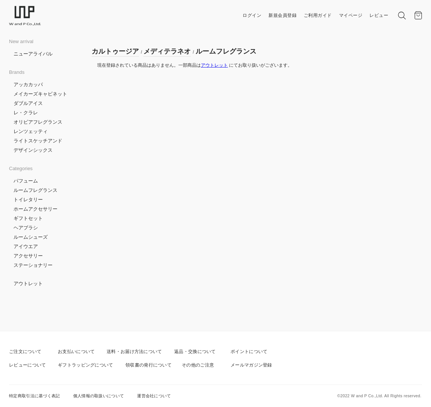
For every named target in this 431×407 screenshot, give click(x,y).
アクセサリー (28, 255)
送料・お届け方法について (134, 351)
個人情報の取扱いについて (98, 396)
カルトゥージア (115, 51)
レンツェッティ (31, 131)
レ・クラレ (26, 112)
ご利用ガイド (318, 15)
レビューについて (27, 365)
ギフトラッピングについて (85, 365)
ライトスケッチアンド (38, 140)
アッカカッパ (28, 84)
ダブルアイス (28, 103)
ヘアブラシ (26, 227)
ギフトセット (28, 218)
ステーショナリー (33, 265)
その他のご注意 (198, 365)
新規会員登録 (282, 15)
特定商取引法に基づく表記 (34, 396)
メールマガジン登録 (251, 365)
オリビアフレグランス (38, 122)
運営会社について (154, 396)
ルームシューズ (31, 237)
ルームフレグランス (35, 190)
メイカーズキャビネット (40, 93)
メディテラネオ (167, 51)
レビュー (378, 15)
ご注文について (25, 351)
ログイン (252, 15)
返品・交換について (195, 351)
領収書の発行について (148, 365)
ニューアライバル (33, 53)
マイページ (351, 15)
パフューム (26, 180)
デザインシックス (33, 150)
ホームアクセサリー (35, 208)
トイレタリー (28, 199)
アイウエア (26, 246)
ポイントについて (249, 351)
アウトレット (28, 283)
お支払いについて (76, 351)
